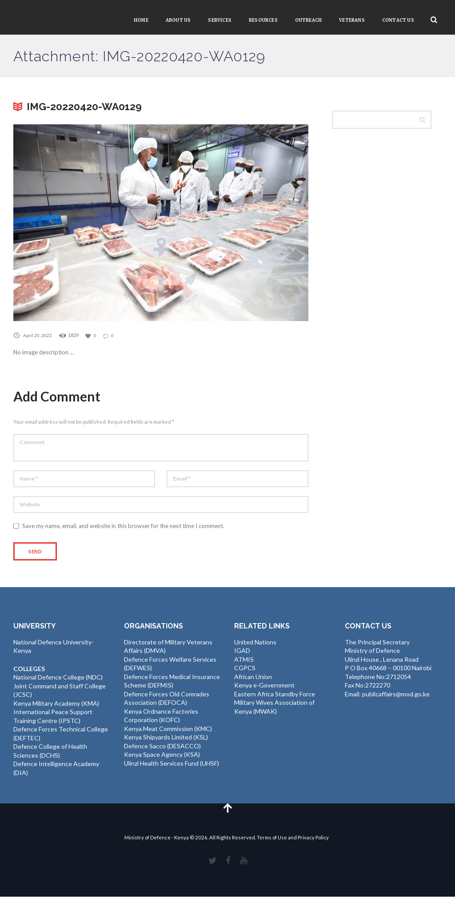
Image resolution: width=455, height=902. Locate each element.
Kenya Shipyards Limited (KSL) (166, 741)
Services (219, 20)
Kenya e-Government (264, 689)
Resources (263, 20)
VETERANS (352, 20)
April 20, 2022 (37, 335)
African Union (253, 680)
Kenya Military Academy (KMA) (56, 707)
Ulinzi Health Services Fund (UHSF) (171, 767)
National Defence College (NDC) (58, 681)
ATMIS (244, 663)
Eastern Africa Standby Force (274, 697)
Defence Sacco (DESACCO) (162, 749)
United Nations (255, 645)
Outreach (308, 20)
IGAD (242, 654)
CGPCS (244, 672)
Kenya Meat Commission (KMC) (168, 732)
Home (141, 20)
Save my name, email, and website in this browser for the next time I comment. (123, 528)
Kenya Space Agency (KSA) (162, 758)
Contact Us (398, 20)
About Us (178, 20)
